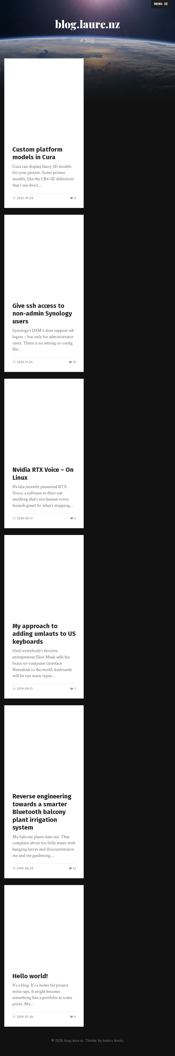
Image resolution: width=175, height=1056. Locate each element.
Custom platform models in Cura (37, 153)
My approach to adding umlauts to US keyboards (39, 634)
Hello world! (30, 977)
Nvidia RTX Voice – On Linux (44, 474)
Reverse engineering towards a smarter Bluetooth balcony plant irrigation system (42, 812)
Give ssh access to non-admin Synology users (43, 313)
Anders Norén (114, 1042)
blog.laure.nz (87, 23)
